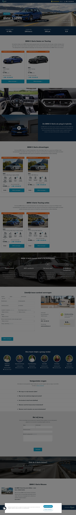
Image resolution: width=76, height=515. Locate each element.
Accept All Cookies (48, 506)
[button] (4, 508)
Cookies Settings (48, 509)
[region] (33, 508)
